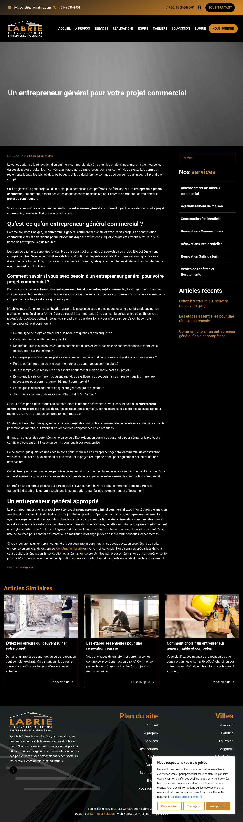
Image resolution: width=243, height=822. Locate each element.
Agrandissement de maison (202, 206)
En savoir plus (62, 683)
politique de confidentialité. (187, 796)
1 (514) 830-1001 (66, 7)
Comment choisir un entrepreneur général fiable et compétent (207, 333)
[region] (193, 785)
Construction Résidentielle (201, 219)
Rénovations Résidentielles (201, 244)
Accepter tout (218, 806)
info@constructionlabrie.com (29, 7)
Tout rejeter (194, 806)
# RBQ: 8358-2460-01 (180, 7)
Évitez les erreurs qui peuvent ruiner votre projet (203, 303)
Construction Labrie (69, 548)
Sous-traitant (220, 7)
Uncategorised (26, 567)
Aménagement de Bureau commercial (200, 190)
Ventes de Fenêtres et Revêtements (197, 271)
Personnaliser (169, 806)
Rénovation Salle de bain (200, 256)
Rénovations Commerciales (202, 231)
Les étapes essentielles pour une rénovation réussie (206, 318)
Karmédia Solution (102, 814)
